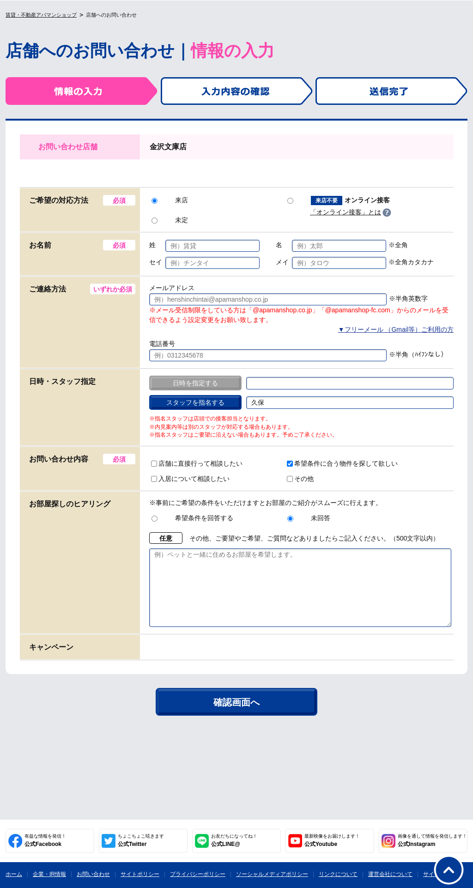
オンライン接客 (338, 200)
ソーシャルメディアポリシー (272, 874)
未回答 (308, 518)
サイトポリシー (140, 874)
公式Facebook (45, 840)
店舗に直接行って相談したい (197, 463)
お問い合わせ (93, 874)
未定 (170, 220)
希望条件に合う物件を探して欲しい (342, 463)
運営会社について (390, 874)
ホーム (14, 874)
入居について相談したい (190, 478)
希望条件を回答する (192, 518)
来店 (170, 200)
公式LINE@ (234, 840)
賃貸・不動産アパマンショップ (41, 15)
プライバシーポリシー (197, 874)
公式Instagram (432, 840)
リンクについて (338, 874)
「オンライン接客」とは (345, 212)
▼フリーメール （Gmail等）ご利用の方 (396, 329)
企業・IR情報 (49, 874)
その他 (300, 478)
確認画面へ (236, 716)
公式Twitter (141, 840)
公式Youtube (332, 840)
